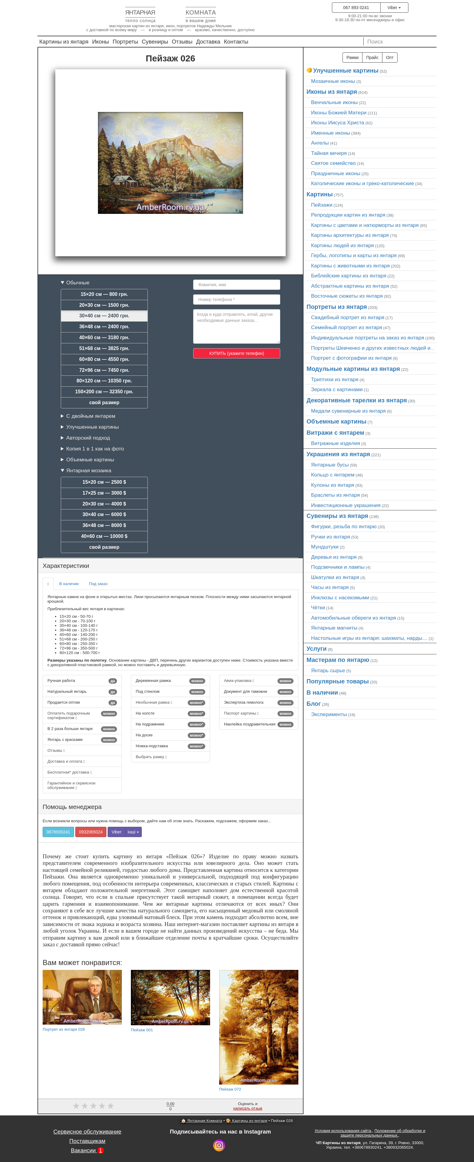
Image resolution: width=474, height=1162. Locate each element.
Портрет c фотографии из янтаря (351, 358)
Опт (390, 57)
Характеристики (66, 565)
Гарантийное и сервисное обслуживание (71, 785)
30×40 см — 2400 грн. (104, 315)
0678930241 (58, 832)
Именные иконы (330, 133)
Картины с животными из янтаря (350, 266)
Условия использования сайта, (343, 1130)
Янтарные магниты (334, 628)
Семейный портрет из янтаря (346, 327)
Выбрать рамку (151, 756)
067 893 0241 (356, 7)
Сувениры (155, 41)
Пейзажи (322, 205)
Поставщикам (87, 1141)
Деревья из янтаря (334, 557)
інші (133, 832)
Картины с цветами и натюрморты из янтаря (365, 225)
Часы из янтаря (330, 587)
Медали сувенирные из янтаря (348, 411)
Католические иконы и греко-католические (362, 183)
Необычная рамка (170, 702)
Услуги (317, 648)
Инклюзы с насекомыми (340, 597)
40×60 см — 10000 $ (104, 536)
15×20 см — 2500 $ (104, 482)
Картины (320, 194)
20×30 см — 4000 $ (104, 503)
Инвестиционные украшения (346, 505)
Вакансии (87, 1150)
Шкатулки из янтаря (335, 577)
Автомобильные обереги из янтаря (353, 618)
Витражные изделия (335, 443)
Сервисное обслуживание (88, 1131)
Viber (394, 7)
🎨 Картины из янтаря (246, 1120)
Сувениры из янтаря (337, 515)
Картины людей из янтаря (342, 245)
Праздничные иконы (335, 173)
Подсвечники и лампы (338, 567)
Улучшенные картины (92, 427)
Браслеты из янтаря (335, 495)
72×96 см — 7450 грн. (104, 370)
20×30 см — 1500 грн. (104, 305)
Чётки (318, 607)
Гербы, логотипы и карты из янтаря (354, 255)
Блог (314, 703)
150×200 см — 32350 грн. (104, 391)
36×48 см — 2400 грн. (104, 326)
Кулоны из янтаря (332, 485)
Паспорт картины (259, 713)
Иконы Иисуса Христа (337, 122)
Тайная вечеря (329, 153)
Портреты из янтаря (337, 306)
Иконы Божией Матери (339, 113)
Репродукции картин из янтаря (348, 215)
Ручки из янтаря (330, 537)
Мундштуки (325, 547)
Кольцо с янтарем (333, 475)
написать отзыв (247, 1108)
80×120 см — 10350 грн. (104, 380)
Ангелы (320, 143)
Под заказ (98, 583)
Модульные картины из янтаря (353, 368)
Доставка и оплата (66, 761)
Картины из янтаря (64, 41)
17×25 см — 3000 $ (104, 493)
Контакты (236, 41)
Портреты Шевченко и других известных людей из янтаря (381, 348)
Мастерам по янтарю (338, 659)
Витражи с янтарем (335, 432)
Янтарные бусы (330, 465)
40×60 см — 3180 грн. (104, 337)
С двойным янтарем (90, 416)
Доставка (208, 41)
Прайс (372, 57)
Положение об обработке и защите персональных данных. (382, 1132)
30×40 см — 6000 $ (104, 514)
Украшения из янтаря (338, 454)
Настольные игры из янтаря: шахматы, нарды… (369, 638)
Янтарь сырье (328, 670)
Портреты (125, 41)
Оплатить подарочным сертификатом (82, 715)
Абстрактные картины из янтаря (350, 286)
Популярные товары (338, 681)
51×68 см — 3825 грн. (104, 348)
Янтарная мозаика (88, 470)
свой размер (104, 402)
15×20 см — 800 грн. (104, 294)
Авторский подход (88, 438)
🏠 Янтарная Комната (201, 1120)
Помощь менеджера (72, 806)
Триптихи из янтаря (335, 379)
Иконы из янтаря (332, 91)
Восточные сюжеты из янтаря (347, 296)
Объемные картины (90, 460)
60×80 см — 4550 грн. (104, 359)
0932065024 (91, 832)
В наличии (69, 583)
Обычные (77, 283)
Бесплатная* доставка (69, 772)
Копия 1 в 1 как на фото (95, 449)
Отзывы (182, 41)
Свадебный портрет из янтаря (347, 317)
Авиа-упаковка (259, 681)
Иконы (100, 41)
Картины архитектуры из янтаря (350, 235)
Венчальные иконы (334, 102)
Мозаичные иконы (333, 81)
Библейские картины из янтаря (348, 276)
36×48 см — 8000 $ (104, 525)
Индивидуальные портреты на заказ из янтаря (367, 338)
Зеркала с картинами (337, 389)
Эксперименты (329, 714)
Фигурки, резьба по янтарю (344, 526)
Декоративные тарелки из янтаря (357, 400)
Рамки (352, 57)
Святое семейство (333, 163)
